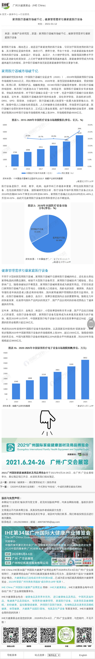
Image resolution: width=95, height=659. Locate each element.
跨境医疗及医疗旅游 (51, 604)
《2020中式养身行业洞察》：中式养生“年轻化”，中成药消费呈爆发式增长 (45, 486)
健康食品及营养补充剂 (37, 596)
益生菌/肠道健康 (28, 604)
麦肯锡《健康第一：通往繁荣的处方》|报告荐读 (32, 482)
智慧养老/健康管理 (42, 600)
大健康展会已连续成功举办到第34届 (33, 577)
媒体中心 (13, 14)
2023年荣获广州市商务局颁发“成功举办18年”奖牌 (35, 581)
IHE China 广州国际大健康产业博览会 (22, 587)
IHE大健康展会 (58, 587)
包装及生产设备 (56, 608)
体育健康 (14, 608)
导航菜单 (12, 655)
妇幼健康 (12, 604)
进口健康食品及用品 (64, 596)
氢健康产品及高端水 (18, 600)
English (83, 655)
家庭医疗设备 (63, 600)
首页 (4, 14)
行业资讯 (24, 14)
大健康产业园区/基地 (33, 608)
